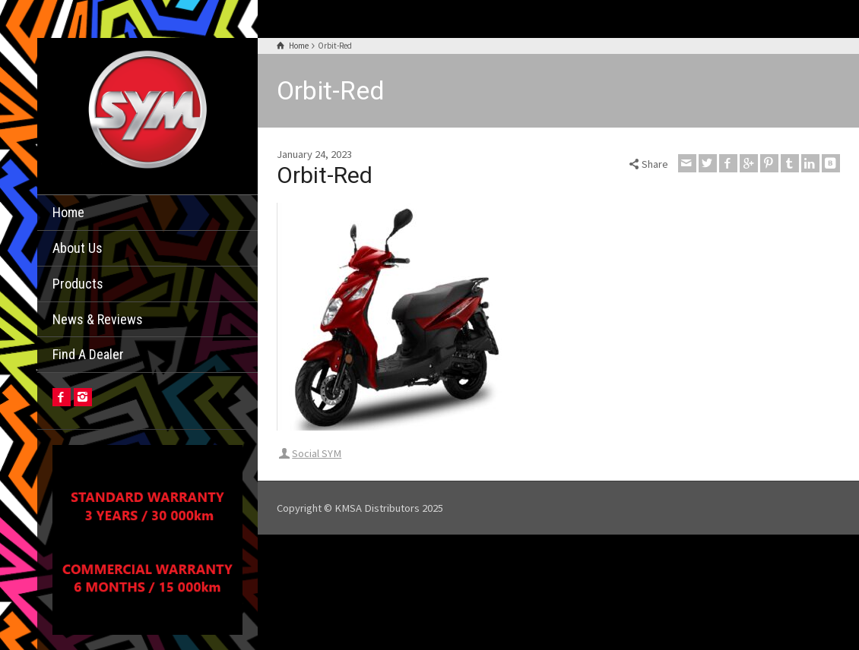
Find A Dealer (88, 354)
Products (77, 284)
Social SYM (316, 453)
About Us (77, 248)
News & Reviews (97, 319)
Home (68, 212)
